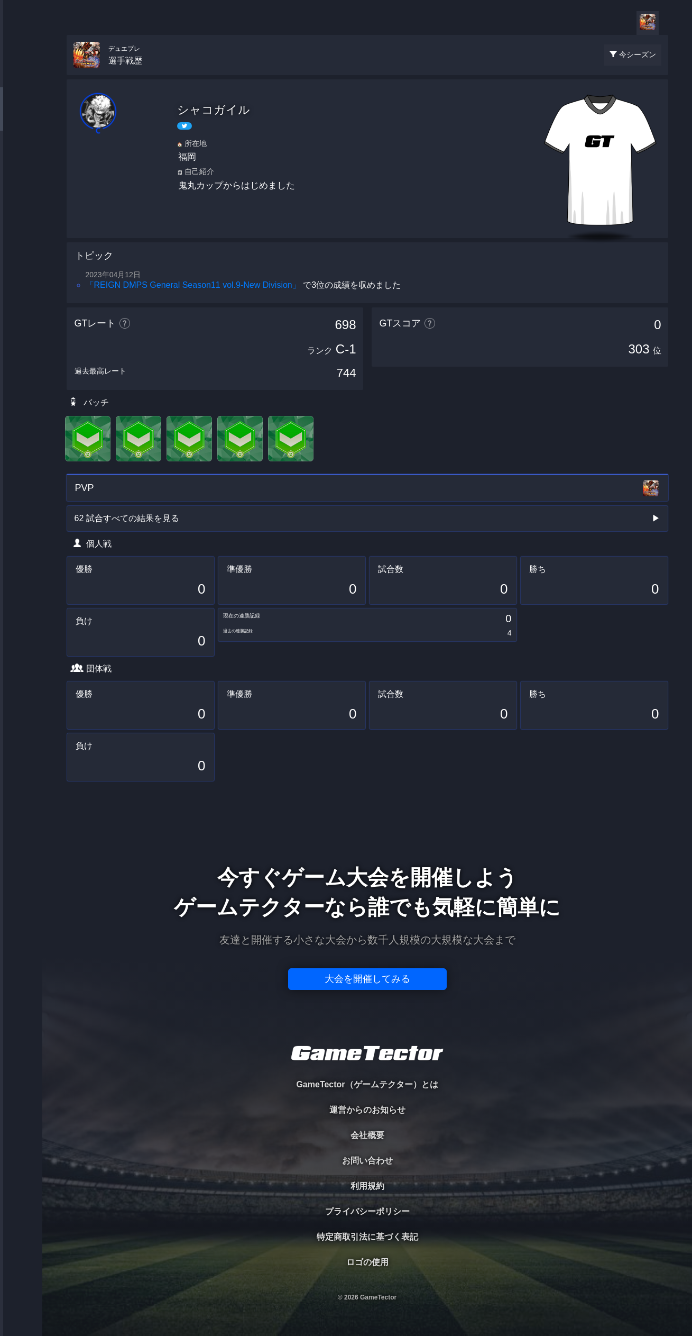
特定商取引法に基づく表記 (367, 1236)
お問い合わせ (367, 1160)
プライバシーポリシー (367, 1211)
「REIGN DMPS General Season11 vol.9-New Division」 (193, 284)
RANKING (21, 205)
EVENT (21, 248)
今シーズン (637, 54)
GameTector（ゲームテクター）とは (367, 1084)
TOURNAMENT (21, 74)
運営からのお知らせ (367, 1109)
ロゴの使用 (367, 1262)
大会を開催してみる (367, 979)
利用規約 (367, 1186)
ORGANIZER (21, 161)
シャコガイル (213, 109)
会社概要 (367, 1135)
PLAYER (21, 118)
